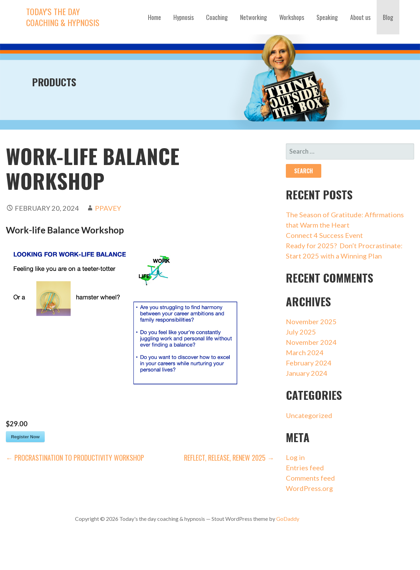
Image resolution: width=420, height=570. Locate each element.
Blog (388, 17)
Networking (253, 17)
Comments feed (310, 478)
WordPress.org (309, 488)
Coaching (217, 17)
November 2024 (311, 342)
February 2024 (309, 363)
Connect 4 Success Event (324, 235)
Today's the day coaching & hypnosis (62, 17)
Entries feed (305, 467)
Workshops (291, 17)
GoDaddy (287, 518)
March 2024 (305, 352)
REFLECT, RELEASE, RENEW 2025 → (229, 457)
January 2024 (306, 373)
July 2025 (301, 332)
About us (360, 17)
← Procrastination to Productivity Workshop (75, 457)
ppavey (108, 208)
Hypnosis (183, 17)
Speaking (327, 17)
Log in (295, 457)
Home (154, 17)
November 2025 (311, 321)
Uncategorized (309, 415)
